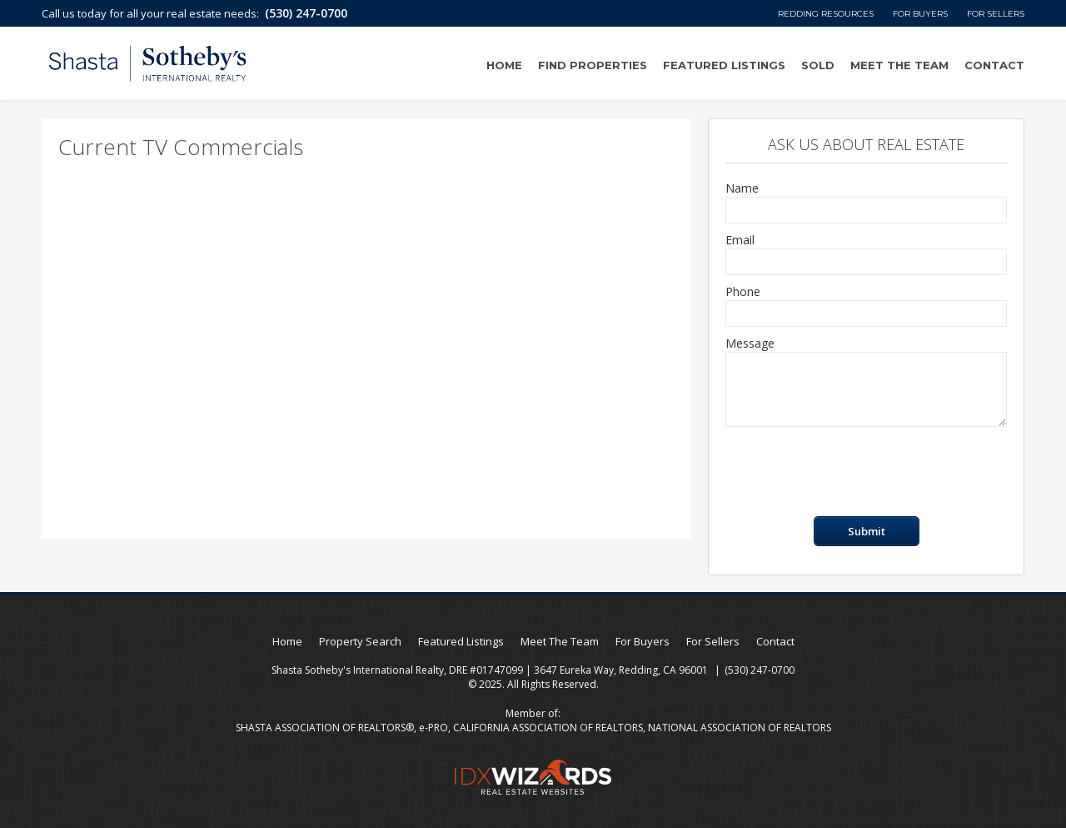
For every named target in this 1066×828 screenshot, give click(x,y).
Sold (817, 65)
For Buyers (920, 13)
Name (742, 188)
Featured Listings (724, 65)
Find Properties (592, 65)
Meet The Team (899, 65)
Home (504, 65)
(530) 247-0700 (306, 13)
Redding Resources (826, 13)
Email (740, 240)
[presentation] (852, 471)
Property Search (360, 641)
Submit (866, 531)
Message (750, 343)
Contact (994, 65)
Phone (742, 291)
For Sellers (995, 13)
